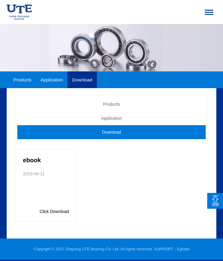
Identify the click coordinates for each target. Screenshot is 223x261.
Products (22, 79)
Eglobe (183, 249)
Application (52, 79)
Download (82, 79)
